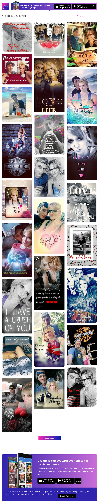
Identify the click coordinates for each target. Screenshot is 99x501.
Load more (49, 438)
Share (83, 16)
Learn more (53, 494)
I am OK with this (67, 496)
